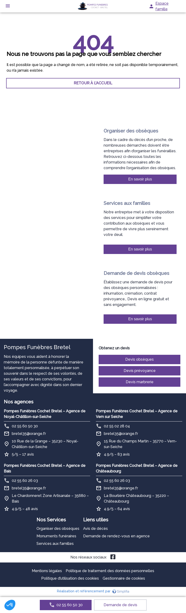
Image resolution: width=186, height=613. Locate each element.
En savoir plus (140, 179)
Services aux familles (55, 543)
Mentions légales (47, 571)
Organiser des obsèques (57, 528)
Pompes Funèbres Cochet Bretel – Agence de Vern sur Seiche (137, 414)
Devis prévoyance (140, 370)
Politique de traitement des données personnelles (110, 571)
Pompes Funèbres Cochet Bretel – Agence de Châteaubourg (137, 468)
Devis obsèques (139, 359)
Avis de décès (95, 528)
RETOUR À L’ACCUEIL (93, 83)
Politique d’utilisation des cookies (70, 578)
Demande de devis (120, 605)
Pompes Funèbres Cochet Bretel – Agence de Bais (44, 468)
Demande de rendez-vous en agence (116, 536)
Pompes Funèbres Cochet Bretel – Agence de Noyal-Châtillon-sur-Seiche (44, 414)
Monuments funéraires (56, 536)
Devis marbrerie (140, 382)
